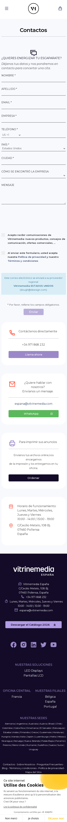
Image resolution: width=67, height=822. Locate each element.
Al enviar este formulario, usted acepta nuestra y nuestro (30, 256)
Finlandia (25, 732)
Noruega (18, 741)
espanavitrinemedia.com (33, 403)
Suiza (60, 745)
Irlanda (15, 736)
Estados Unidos (11, 732)
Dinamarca (32, 728)
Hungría (5, 736)
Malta (53, 736)
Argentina (21, 723)
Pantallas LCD (33, 675)
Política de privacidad (32, 256)
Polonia (7, 745)
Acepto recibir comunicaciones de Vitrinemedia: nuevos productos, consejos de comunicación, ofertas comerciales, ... (33, 238)
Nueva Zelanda (32, 741)
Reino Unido (18, 745)
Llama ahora (33, 354)
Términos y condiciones (23, 260)
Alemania (10, 723)
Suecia (52, 745)
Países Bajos (47, 741)
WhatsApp (38, 413)
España (50, 701)
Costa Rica (19, 728)
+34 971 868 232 (36, 597)
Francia (17, 696)
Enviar (33, 312)
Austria (43, 723)
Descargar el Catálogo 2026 (33, 624)
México (61, 736)
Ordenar (33, 478)
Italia (22, 736)
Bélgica (50, 696)
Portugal (50, 706)
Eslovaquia (58, 728)
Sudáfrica (43, 745)
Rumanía (31, 745)
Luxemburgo (42, 736)
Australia (33, 723)
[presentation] (28, 219)
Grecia (34, 732)
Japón (30, 736)
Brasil (51, 723)
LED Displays (33, 670)
